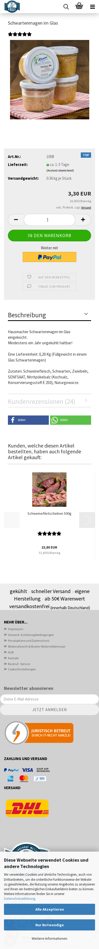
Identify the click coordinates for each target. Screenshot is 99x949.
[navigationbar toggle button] (92, 6)
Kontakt (13, 658)
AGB (11, 652)
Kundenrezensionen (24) (41, 401)
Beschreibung (27, 315)
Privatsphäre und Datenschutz (28, 641)
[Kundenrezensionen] (20, 37)
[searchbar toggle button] (66, 6)
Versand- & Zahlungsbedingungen (31, 635)
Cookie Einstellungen (22, 669)
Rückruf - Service (19, 664)
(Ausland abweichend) (60, 170)
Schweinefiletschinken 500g (49, 513)
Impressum (15, 629)
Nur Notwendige (49, 925)
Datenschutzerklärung (19, 898)
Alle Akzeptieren (49, 909)
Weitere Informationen (49, 938)
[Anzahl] (49, 220)
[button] (16, 220)
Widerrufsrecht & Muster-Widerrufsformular (36, 646)
